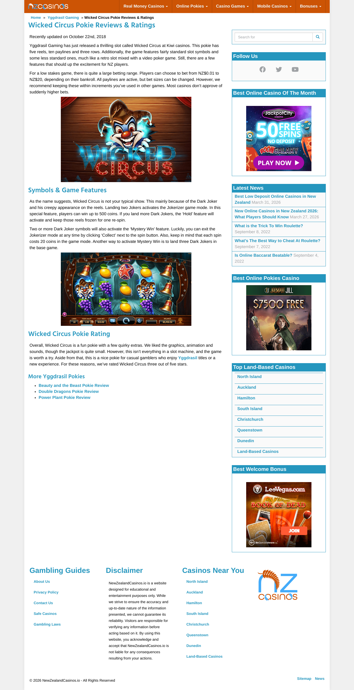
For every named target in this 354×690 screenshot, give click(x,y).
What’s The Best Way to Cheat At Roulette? (277, 241)
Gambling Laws (47, 624)
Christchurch (250, 419)
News (319, 678)
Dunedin (245, 441)
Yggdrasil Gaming (63, 17)
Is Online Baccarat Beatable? (263, 255)
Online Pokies (192, 6)
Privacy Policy (46, 592)
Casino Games (232, 6)
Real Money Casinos (145, 6)
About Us (42, 581)
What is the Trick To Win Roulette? (269, 226)
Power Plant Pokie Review (64, 397)
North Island (249, 377)
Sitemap (304, 678)
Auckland (246, 387)
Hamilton (246, 398)
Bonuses (310, 6)
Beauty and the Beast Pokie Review (74, 385)
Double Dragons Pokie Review (69, 391)
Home (36, 17)
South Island (249, 409)
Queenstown (249, 430)
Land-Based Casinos (258, 451)
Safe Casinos (45, 613)
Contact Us (43, 603)
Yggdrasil (188, 358)
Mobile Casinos (274, 6)
